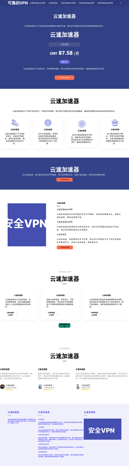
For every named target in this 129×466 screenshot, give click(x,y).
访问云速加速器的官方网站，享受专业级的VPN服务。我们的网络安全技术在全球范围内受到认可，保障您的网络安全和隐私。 (61, 431)
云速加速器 (13, 412)
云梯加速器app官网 (64, 77)
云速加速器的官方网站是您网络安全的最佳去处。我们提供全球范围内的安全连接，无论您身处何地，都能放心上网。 (22, 421)
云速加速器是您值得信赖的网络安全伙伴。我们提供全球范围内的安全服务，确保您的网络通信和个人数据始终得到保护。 (61, 423)
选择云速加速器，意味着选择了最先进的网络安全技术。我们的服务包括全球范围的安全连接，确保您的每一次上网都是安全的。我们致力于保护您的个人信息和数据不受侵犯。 (61, 439)
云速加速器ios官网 (12, 314)
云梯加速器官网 (64, 179)
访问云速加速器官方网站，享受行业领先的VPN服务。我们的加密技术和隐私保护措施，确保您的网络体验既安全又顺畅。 (61, 455)
